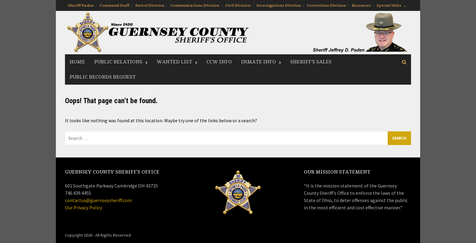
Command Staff (114, 5)
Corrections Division (326, 5)
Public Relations (118, 62)
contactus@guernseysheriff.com (98, 200)
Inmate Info (258, 62)
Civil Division (237, 5)
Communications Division (194, 5)
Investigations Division (279, 5)
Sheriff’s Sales (311, 62)
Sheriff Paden (80, 5)
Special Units (389, 5)
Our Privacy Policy (83, 207)
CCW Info (219, 62)
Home (77, 62)
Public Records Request (103, 77)
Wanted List (174, 62)
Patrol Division (149, 5)
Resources (361, 5)
